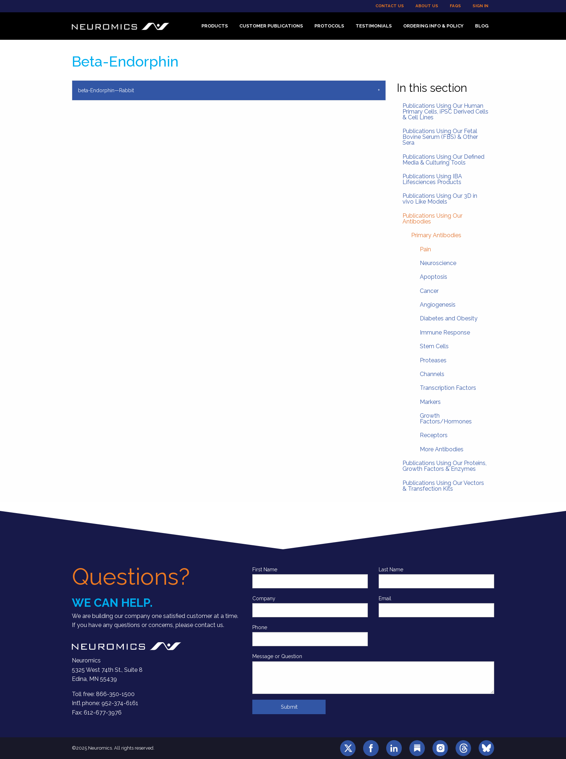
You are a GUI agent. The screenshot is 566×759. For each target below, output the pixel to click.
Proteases (433, 360)
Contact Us (389, 5)
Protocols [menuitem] (329, 26)
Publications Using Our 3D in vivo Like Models (439, 198)
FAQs (455, 5)
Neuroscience (438, 263)
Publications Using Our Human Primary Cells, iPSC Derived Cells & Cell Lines (445, 111)
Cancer (429, 290)
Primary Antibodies (436, 235)
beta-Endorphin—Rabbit (106, 90)
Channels (432, 374)
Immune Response (445, 332)
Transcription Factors (448, 387)
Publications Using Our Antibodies (432, 218)
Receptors (434, 435)
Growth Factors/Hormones (446, 418)
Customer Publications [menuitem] (271, 26)
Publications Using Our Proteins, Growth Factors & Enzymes (444, 466)
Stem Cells (434, 346)
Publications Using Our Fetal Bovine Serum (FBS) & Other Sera (440, 137)
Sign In (480, 5)
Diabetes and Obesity (449, 318)
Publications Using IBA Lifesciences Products (432, 179)
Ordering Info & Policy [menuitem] (433, 26)
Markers (430, 401)
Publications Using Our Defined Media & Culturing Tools (443, 159)
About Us (426, 5)
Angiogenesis (438, 304)
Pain (425, 249)
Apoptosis (433, 276)
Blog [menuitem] (481, 26)
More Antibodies (441, 449)
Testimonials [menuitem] (374, 26)
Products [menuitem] (214, 26)
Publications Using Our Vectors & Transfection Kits (443, 485)
